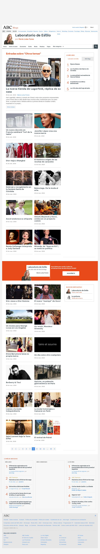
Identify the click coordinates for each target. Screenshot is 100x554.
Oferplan (6, 544)
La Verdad (62, 540)
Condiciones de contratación (78, 519)
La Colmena (32, 525)
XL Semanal (62, 544)
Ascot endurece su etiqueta (19, 219)
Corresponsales (22, 31)
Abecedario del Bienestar (44, 525)
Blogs (15, 31)
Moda (35, 46)
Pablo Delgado (87, 497)
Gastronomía (94, 31)
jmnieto (21, 482)
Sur (5, 540)
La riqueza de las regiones (16, 471)
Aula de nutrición (14, 497)
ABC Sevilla (25, 535)
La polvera (76, 296)
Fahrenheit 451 (76, 497)
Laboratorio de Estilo (33, 35)
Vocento (6, 519)
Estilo (30, 46)
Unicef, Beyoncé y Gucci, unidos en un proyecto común (45, 219)
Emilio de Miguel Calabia (79, 490)
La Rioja (6, 537)
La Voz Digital (45, 535)
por (24, 39)
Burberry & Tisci (13, 382)
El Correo (80, 535)
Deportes (35, 31)
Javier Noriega (13, 507)
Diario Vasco (44, 537)
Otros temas (11, 107)
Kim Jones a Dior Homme (17, 301)
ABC (4, 31)
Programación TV (68, 523)
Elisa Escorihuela (27, 497)
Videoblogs (64, 31)
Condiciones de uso (56, 519)
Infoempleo (44, 542)
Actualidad (30, 31)
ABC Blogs (88, 59)
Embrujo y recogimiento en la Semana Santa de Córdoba (18, 189)
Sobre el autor (13, 46)
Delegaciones (52, 31)
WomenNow (62, 542)
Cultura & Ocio (46, 32)
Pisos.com (25, 544)
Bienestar (87, 31)
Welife (79, 544)
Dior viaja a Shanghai (15, 161)
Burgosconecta (8, 542)
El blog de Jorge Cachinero (79, 505)
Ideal (79, 537)
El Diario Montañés (46, 540)
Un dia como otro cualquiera (47, 355)
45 (51, 449)
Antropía (21, 525)
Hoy (60, 535)
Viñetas (82, 31)
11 (44, 449)
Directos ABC (56, 525)
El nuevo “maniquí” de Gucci (47, 301)
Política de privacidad (31, 519)
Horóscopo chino (47, 523)
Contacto (21, 519)
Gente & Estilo (59, 32)
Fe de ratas (12, 482)
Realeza (42, 46)
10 (40, 449)
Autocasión (81, 542)
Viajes (48, 46)
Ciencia (41, 31)
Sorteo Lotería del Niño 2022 (69, 525)
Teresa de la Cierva (77, 298)
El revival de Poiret (43, 438)
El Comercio (62, 537)
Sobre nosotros (13, 519)
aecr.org (11, 473)
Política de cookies (44, 519)
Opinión (8, 31)
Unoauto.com (26, 542)
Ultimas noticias (57, 523)
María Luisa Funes (23, 95)
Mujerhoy (43, 544)
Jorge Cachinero (77, 507)
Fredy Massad (26, 488)
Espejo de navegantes (15, 505)
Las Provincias (26, 540)
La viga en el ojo (13, 488)
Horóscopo (27, 523)
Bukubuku (74, 488)
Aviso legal (66, 519)
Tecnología (77, 31)
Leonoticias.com (82, 540)
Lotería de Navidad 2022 (86, 525)
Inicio (5, 46)
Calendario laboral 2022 (81, 523)
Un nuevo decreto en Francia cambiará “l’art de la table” (19, 132)
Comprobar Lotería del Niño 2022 (13, 523)
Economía (70, 31)
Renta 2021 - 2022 (36, 523)
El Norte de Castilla (27, 537)
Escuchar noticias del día (11, 525)
